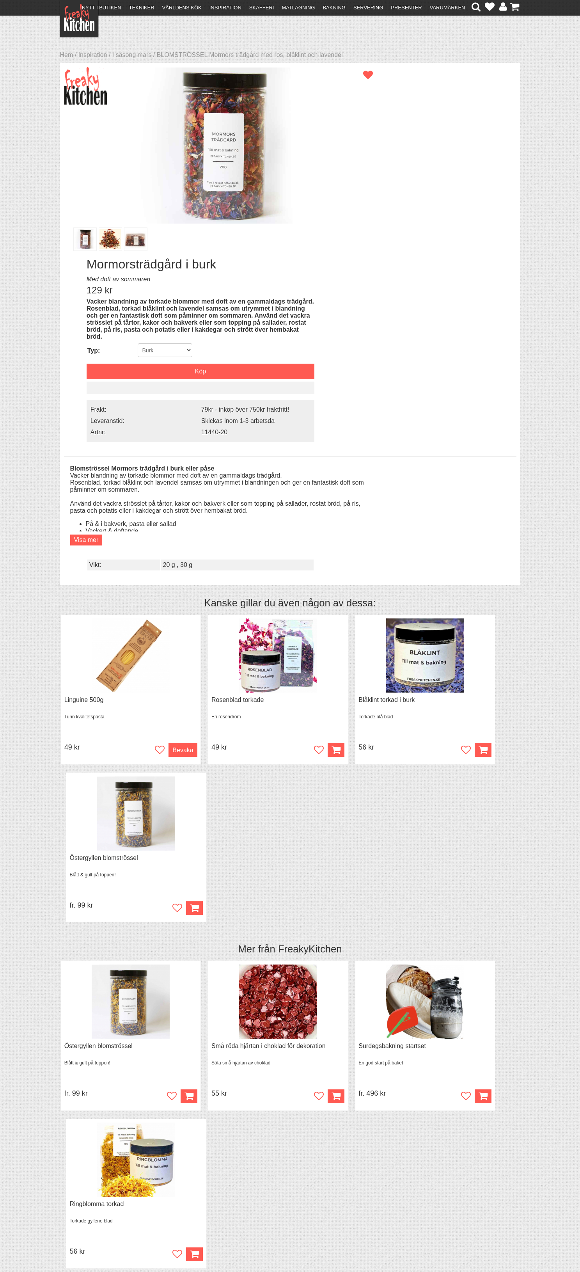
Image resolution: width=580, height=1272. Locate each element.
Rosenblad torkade (207, 504)
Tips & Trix (189, 1179)
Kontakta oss (82, 1172)
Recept (185, 1172)
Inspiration (225, 8)
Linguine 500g (84, 504)
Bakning (334, 8)
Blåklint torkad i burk (326, 504)
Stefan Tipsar (193, 1193)
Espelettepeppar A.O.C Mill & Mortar (348, 885)
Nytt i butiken (101, 8)
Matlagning (298, 8)
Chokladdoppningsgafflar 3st (104, 885)
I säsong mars (131, 55)
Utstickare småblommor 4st (219, 885)
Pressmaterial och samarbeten (304, 1181)
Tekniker (141, 8)
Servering (368, 8)
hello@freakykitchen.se (260, 1245)
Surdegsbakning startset (331, 694)
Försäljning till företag (93, 1193)
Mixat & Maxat (194, 1186)
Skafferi (261, 8)
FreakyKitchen (310, 596)
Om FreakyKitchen (287, 1174)
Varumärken (447, 8)
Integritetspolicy (85, 1200)
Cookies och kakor (287, 1188)
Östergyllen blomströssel (449, 504)
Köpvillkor (77, 1179)
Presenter (406, 8)
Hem (66, 55)
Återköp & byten (86, 1186)
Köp (273, 554)
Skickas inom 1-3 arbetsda (453, 254)
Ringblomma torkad (442, 694)
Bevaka (150, 554)
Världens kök (182, 8)
